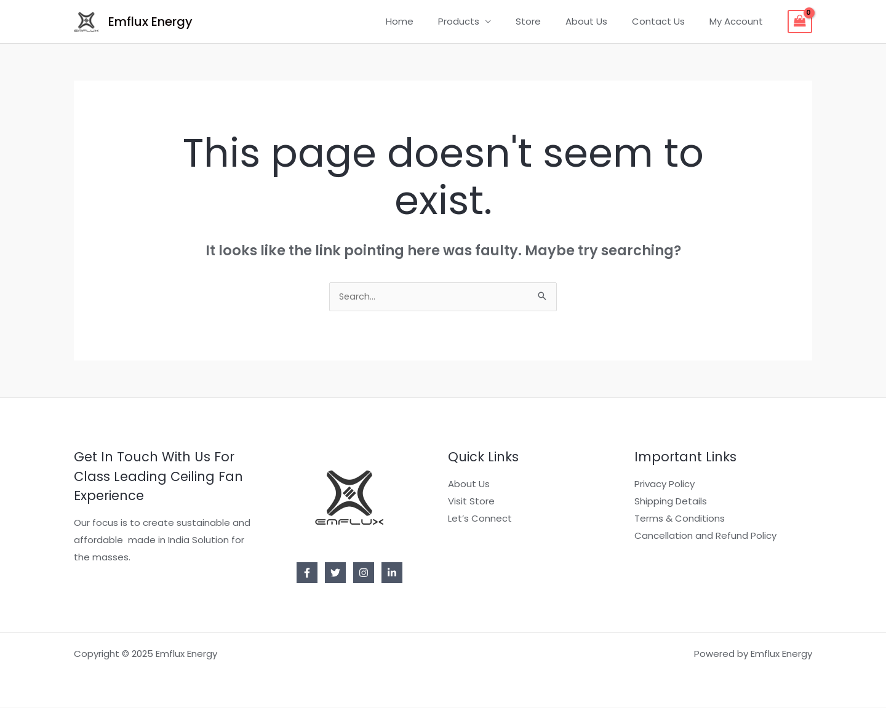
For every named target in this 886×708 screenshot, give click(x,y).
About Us (602, 21)
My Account (739, 21)
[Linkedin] (391, 573)
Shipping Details (670, 502)
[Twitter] (335, 573)
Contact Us (667, 21)
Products (486, 21)
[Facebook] (307, 573)
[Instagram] (363, 573)
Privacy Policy (664, 485)
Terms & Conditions (679, 519)
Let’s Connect (480, 519)
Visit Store (471, 502)
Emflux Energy (150, 21)
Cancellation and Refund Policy (705, 536)
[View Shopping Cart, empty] (800, 21)
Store (549, 21)
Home (433, 21)
